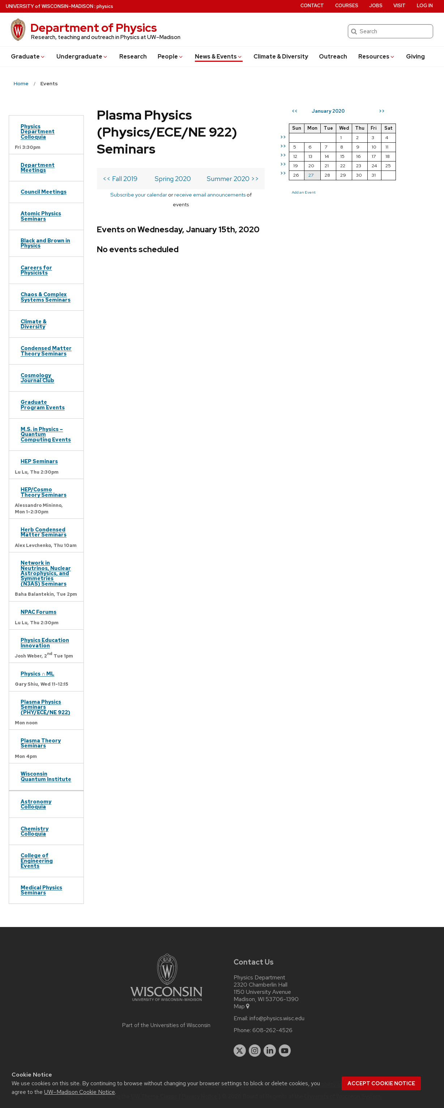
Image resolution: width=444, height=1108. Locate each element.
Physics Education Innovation (45, 642)
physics (105, 6)
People (171, 56)
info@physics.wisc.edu (276, 1018)
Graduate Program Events (43, 404)
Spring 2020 (178, 178)
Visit (399, 6)
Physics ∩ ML (37, 673)
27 (322, 175)
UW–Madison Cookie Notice (79, 1092)
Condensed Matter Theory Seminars (46, 351)
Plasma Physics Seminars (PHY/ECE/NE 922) (45, 707)
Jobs (376, 6)
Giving (415, 56)
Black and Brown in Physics (45, 243)
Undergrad (82, 56)
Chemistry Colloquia (34, 831)
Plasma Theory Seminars (41, 743)
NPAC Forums (38, 611)
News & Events (219, 56)
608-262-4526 (272, 1030)
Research (133, 56)
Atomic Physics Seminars (41, 216)
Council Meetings (44, 191)
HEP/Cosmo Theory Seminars (44, 492)
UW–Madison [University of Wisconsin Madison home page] (49, 6)
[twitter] (240, 1050)
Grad (28, 56)
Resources (376, 56)
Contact (312, 6)
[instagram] (255, 1050)
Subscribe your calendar (136, 194)
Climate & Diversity (280, 56)
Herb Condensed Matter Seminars (44, 532)
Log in (425, 6)
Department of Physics (93, 27)
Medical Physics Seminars (41, 890)
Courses (346, 6)
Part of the (166, 1025)
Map (242, 1006)
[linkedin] (270, 1050)
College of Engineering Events (37, 860)
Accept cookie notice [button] (381, 1083)
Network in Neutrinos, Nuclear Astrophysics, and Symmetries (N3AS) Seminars (46, 573)
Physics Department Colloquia (38, 131)
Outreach (333, 56)
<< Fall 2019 (120, 178)
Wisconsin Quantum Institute (46, 776)
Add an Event (316, 192)
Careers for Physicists (36, 270)
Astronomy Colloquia (36, 804)
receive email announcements (207, 194)
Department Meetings (38, 167)
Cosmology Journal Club (37, 378)
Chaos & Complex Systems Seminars (46, 297)
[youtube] (285, 1050)
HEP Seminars (39, 461)
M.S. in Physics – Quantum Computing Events (46, 434)
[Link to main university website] (166, 1002)
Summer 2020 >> (245, 178)
